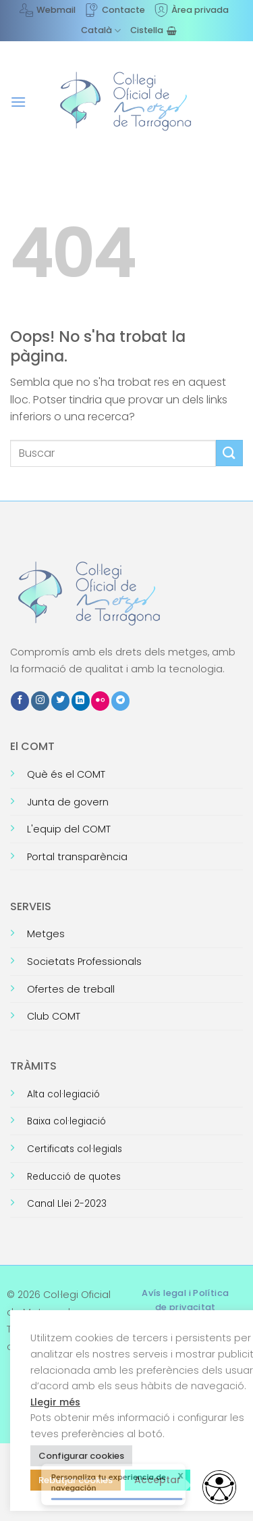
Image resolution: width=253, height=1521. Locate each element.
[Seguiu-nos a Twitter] (60, 700)
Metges (46, 934)
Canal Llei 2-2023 (67, 1203)
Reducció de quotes (74, 1176)
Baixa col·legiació (66, 1121)
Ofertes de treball (71, 989)
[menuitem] (101, 30)
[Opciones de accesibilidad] (219, 1487)
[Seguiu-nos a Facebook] (20, 700)
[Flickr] (100, 700)
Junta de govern (68, 802)
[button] (18, 101)
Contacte (115, 10)
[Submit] (229, 453)
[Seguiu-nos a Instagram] (40, 700)
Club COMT (53, 1016)
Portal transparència (77, 857)
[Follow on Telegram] (120, 700)
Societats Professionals (84, 961)
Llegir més (55, 1402)
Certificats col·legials (74, 1149)
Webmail (48, 10)
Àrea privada (191, 10)
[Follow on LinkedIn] (81, 700)
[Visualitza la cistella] (153, 30)
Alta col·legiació (63, 1094)
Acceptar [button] (157, 1480)
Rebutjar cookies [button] (75, 1480)
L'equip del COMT (69, 829)
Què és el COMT (66, 774)
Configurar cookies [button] (81, 1455)
